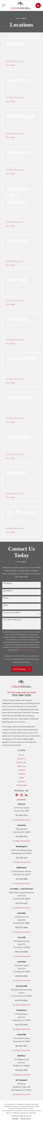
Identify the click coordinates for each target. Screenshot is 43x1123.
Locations (21, 770)
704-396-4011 (11, 129)
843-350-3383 (12, 489)
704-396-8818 (12, 165)
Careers (21, 774)
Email (5, 605)
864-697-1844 (12, 450)
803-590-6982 (12, 335)
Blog (21, 778)
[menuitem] (15, 1118)
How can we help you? (12, 620)
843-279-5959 (12, 414)
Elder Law (21, 766)
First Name (7, 583)
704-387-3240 (12, 57)
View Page (10, 65)
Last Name (7, 591)
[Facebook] (17, 795)
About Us (21, 759)
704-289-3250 (12, 93)
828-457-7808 (12, 257)
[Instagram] (21, 795)
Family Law (21, 762)
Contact (21, 781)
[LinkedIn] (26, 795)
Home (21, 755)
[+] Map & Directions (14, 61)
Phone (5, 598)
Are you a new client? (11, 612)
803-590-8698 (12, 296)
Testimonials (21, 785)
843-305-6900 (12, 374)
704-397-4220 (12, 217)
